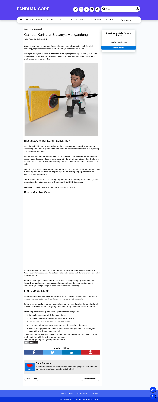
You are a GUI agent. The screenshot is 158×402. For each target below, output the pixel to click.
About (62, 393)
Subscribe (118, 48)
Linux (50, 19)
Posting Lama (31, 378)
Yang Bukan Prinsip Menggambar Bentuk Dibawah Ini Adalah (55, 187)
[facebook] (97, 9)
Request (81, 19)
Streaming (125, 19)
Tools (110, 19)
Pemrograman (34, 19)
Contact (70, 393)
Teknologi (65, 19)
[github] (91, 9)
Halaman (95, 19)
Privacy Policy (82, 393)
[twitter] (75, 9)
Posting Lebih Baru (90, 378)
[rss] (86, 9)
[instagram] (81, 9)
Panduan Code (33, 9)
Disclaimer (94, 393)
